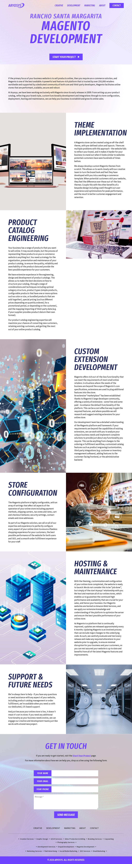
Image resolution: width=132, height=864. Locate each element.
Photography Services (66, 843)
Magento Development (85, 847)
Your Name (42, 773)
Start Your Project (64, 57)
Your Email (43, 781)
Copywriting (109, 839)
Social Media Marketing (68, 851)
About (102, 5)
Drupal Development (66, 847)
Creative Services (27, 839)
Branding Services (95, 839)
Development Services (46, 847)
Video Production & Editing (75, 839)
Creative (59, 5)
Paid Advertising (50, 851)
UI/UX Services (56, 839)
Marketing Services (34, 851)
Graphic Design (42, 839)
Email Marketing (99, 851)
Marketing (89, 5)
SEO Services (85, 851)
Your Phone (43, 789)
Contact (117, 5)
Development (73, 5)
